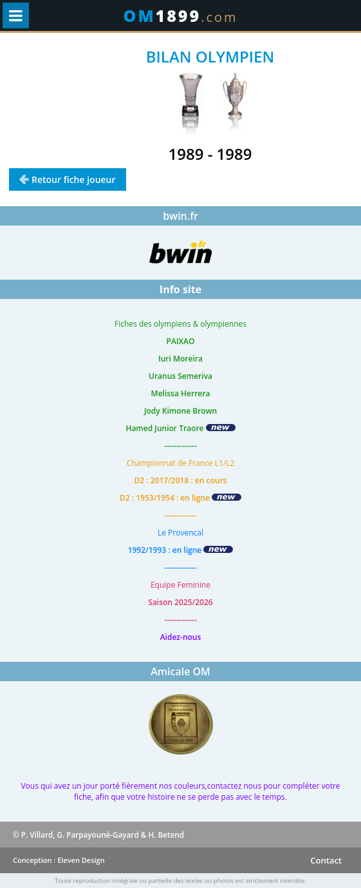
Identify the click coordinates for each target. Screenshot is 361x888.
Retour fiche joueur (74, 179)
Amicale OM (180, 671)
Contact (326, 860)
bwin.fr (180, 216)
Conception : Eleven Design (59, 860)
